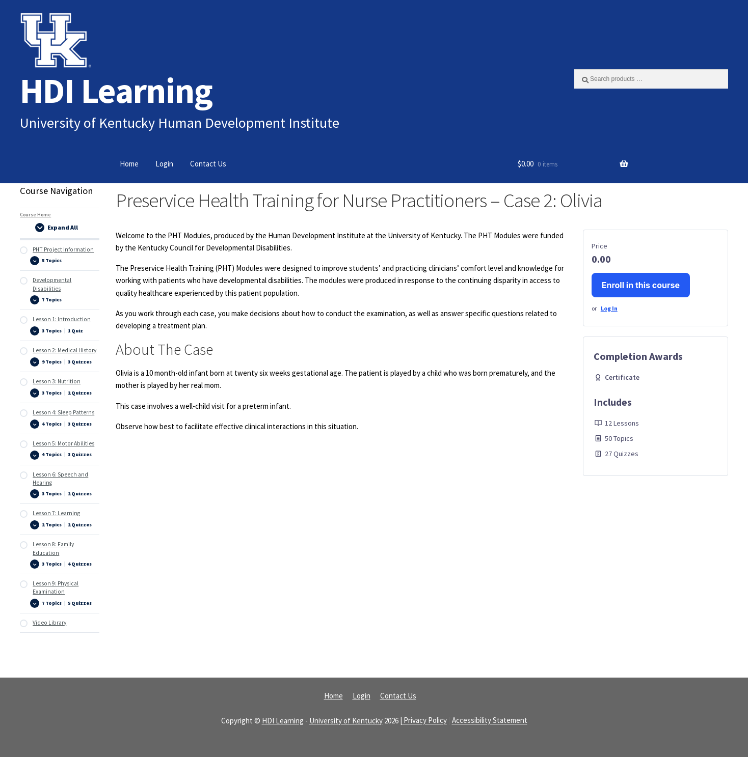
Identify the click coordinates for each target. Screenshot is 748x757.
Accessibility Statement (489, 720)
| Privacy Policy (423, 720)
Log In (609, 308)
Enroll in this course (641, 285)
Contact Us (208, 164)
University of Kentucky (346, 720)
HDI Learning (116, 90)
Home (129, 164)
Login (164, 164)
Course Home (35, 214)
